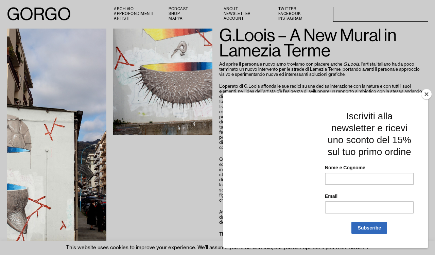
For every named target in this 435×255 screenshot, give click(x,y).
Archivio (124, 9)
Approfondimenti (134, 14)
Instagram (290, 18)
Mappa (176, 18)
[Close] (426, 94)
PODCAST (178, 9)
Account (234, 18)
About (231, 9)
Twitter (287, 9)
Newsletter (237, 14)
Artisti (122, 18)
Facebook (289, 14)
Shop (174, 14)
